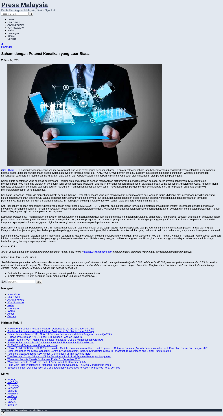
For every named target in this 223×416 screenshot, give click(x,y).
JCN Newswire (15, 27)
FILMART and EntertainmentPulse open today (32, 345)
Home (10, 19)
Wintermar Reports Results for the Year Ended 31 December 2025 (43, 359)
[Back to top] (3, 413)
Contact (11, 39)
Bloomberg (13, 385)
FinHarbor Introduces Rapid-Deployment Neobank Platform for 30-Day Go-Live (50, 342)
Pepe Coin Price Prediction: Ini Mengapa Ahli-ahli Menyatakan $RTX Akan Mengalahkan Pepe (59, 365)
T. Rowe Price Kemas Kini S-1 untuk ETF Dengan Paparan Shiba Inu (45, 337)
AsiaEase (12, 393)
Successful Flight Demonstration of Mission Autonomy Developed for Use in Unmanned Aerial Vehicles (63, 367)
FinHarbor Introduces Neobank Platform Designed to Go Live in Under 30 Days (50, 328)
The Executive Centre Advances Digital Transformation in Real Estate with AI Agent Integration (59, 356)
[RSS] (2, 44)
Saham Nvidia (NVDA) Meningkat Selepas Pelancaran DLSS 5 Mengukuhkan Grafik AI (55, 339)
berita (10, 30)
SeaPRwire (13, 22)
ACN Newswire (15, 25)
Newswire (12, 388)
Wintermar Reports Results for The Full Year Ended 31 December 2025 (46, 362)
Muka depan (14, 294)
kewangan (13, 33)
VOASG (11, 402)
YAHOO (11, 379)
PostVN (11, 399)
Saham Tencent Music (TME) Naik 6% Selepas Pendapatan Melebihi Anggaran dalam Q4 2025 (59, 334)
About (10, 313)
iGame (11, 36)
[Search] (31, 14)
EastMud (12, 390)
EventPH (12, 404)
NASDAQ (12, 382)
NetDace (12, 396)
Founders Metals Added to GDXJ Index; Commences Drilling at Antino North (49, 353)
